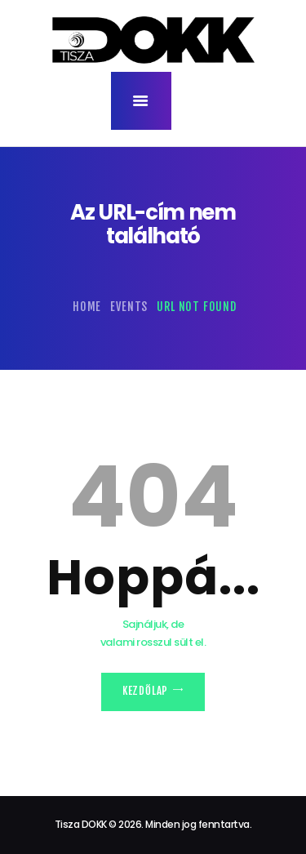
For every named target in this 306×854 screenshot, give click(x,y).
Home (87, 307)
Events (129, 307)
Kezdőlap (145, 690)
